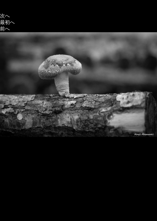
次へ (5, 15)
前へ (5, 28)
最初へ (7, 22)
